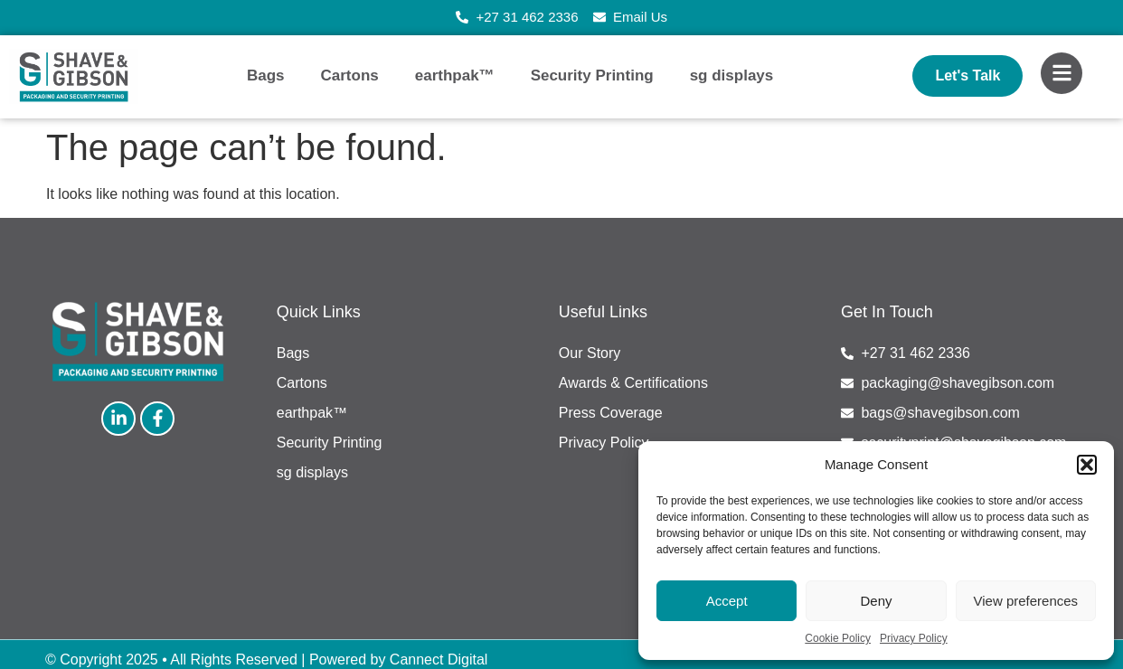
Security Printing (592, 75)
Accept (727, 600)
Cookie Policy (838, 638)
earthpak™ (455, 75)
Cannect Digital (439, 659)
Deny (876, 600)
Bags (266, 75)
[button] (1087, 465)
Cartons (350, 75)
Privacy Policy (914, 638)
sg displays (732, 75)
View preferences (1026, 600)
